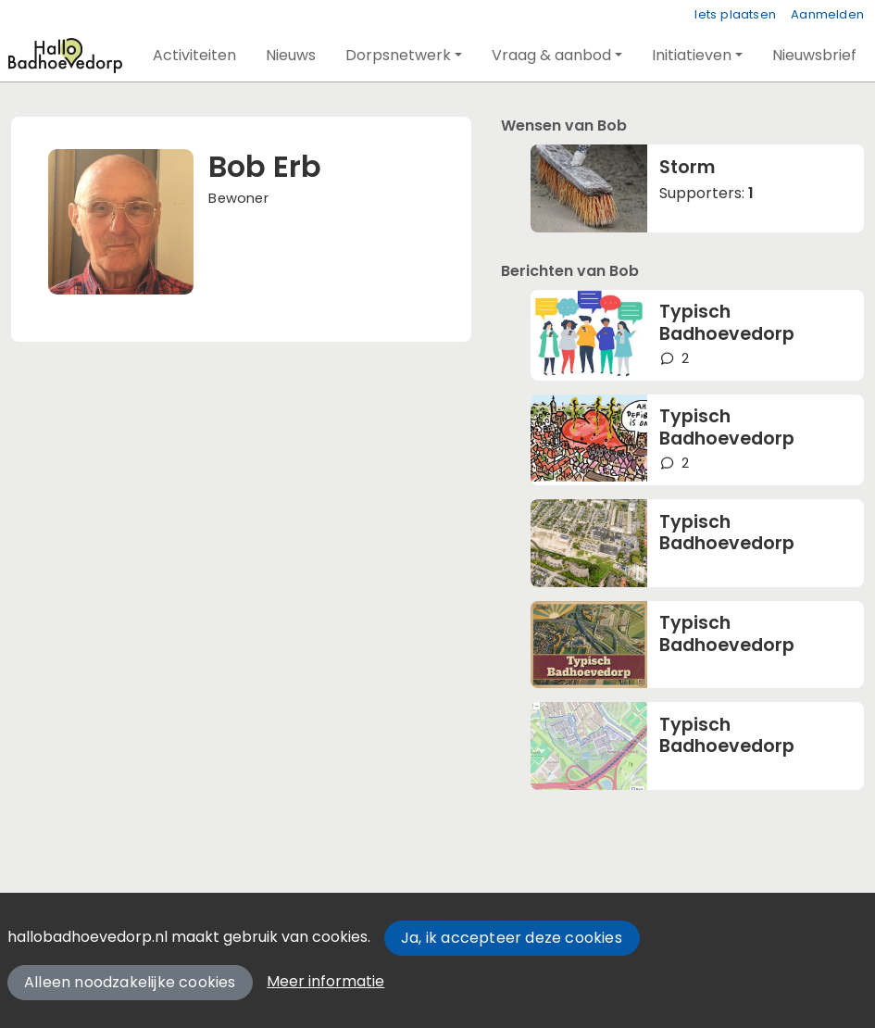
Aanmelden (827, 14)
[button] (194, 55)
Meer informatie (325, 981)
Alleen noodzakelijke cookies (130, 982)
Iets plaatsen (735, 14)
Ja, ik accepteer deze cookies (511, 937)
